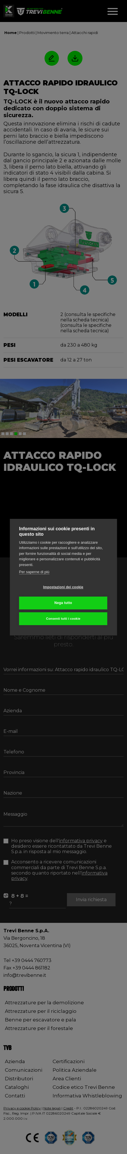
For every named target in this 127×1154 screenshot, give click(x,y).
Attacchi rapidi (84, 32)
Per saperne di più (34, 572)
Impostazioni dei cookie (63, 587)
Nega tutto (63, 603)
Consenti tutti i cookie (63, 618)
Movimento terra (53, 32)
